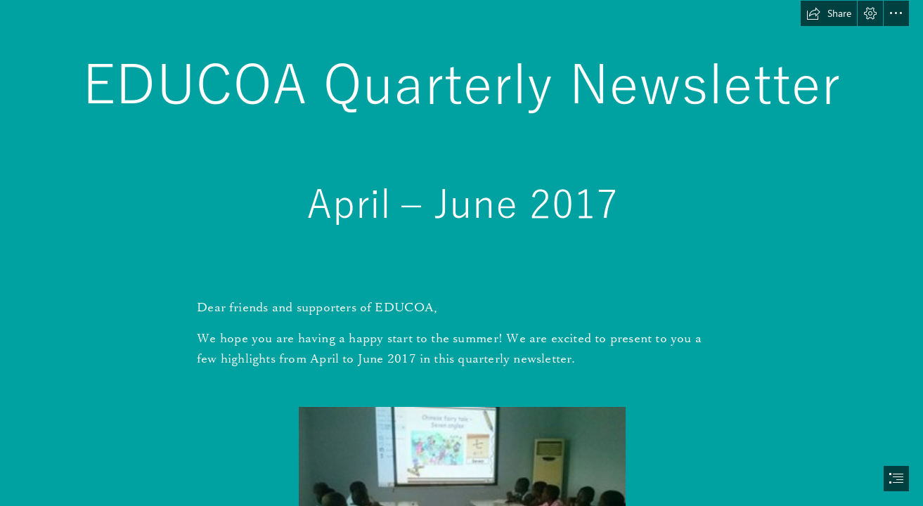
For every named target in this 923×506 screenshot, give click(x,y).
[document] (461, 253)
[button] (829, 13)
